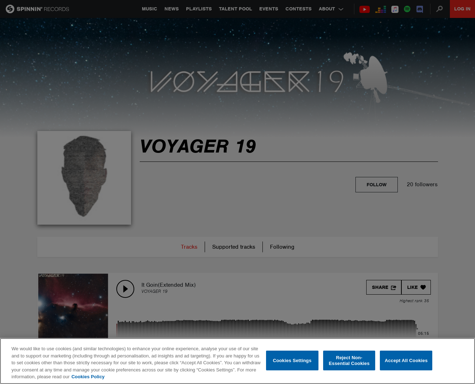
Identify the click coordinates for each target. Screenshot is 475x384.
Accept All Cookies (406, 360)
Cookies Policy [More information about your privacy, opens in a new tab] (87, 376)
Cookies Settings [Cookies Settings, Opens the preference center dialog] (292, 360)
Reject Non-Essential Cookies (349, 360)
